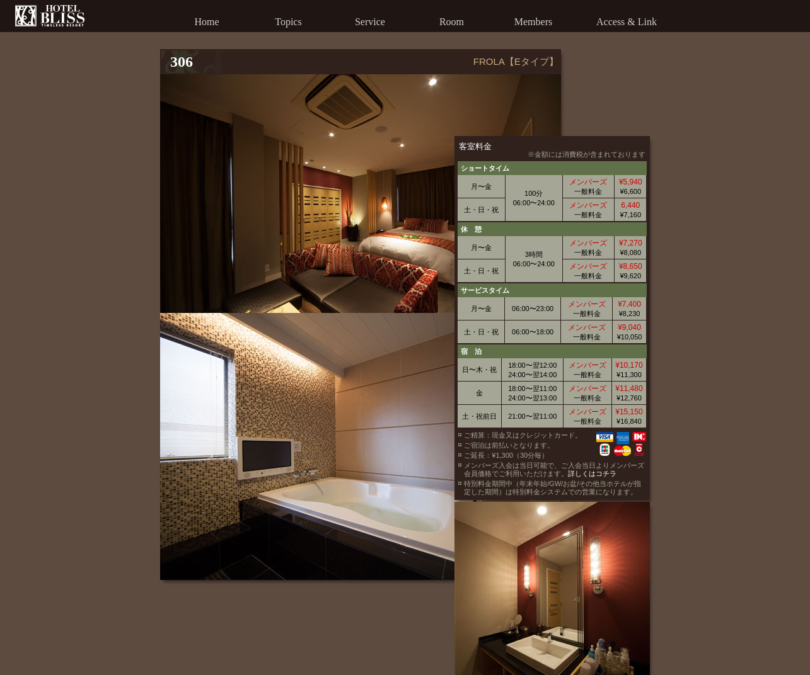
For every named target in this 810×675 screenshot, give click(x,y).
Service (370, 21)
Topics (288, 21)
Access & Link (626, 21)
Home (206, 21)
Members (533, 21)
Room (451, 21)
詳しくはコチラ (651, 386)
